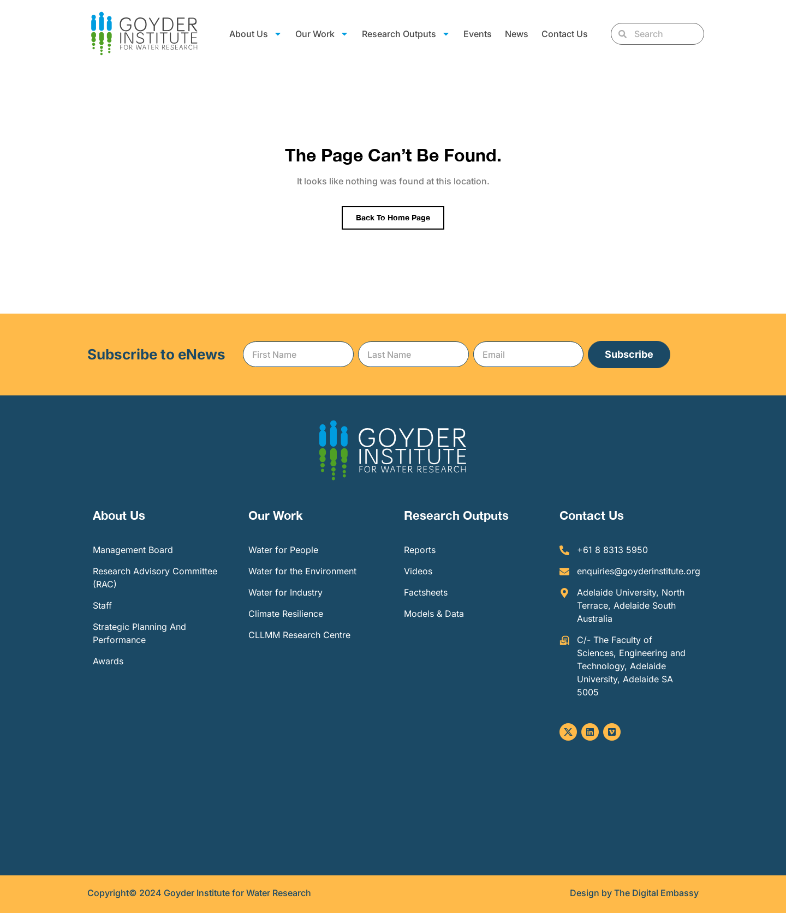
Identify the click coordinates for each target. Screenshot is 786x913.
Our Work (322, 34)
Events (477, 33)
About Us (255, 34)
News (516, 33)
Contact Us (564, 33)
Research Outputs (406, 34)
